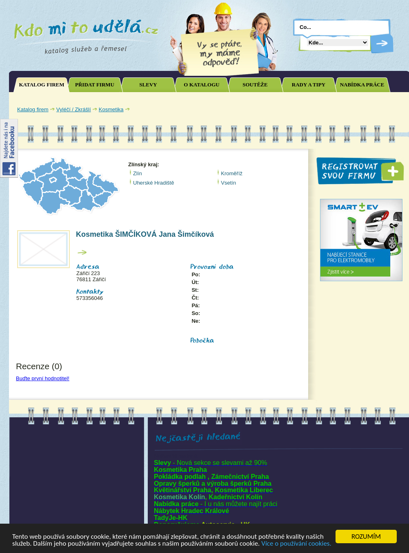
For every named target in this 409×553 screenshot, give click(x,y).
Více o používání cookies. (296, 544)
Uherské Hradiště (153, 183)
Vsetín (228, 183)
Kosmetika (111, 109)
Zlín (137, 173)
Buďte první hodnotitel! (42, 378)
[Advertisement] (266, 148)
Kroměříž (231, 173)
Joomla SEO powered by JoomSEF (37, 392)
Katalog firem (33, 109)
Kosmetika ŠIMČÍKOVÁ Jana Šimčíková (145, 234)
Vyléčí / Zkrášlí (73, 109)
